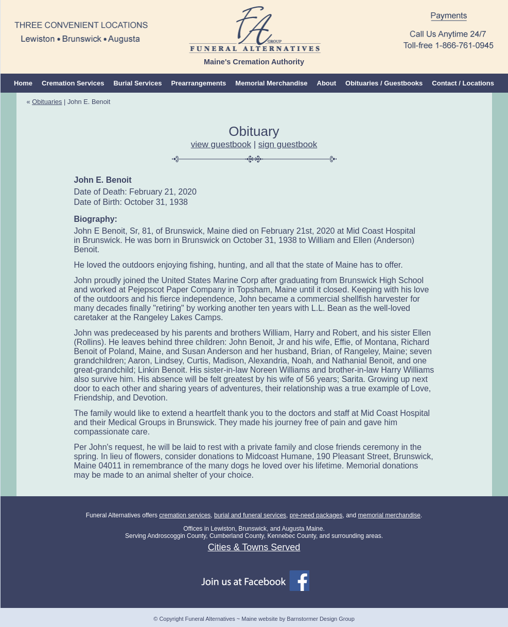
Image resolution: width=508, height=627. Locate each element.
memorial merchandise (389, 515)
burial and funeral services (250, 515)
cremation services (185, 515)
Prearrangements (198, 83)
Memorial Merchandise (271, 83)
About (327, 83)
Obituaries (47, 102)
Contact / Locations (463, 83)
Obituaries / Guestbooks (384, 83)
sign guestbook (287, 144)
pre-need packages (316, 515)
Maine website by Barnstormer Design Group (297, 619)
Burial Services (137, 83)
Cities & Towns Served (254, 547)
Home (23, 83)
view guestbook (221, 144)
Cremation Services (73, 83)
